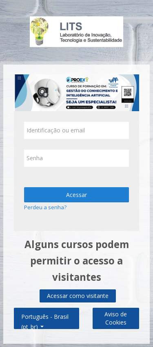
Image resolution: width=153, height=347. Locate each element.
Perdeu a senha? (45, 207)
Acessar (76, 195)
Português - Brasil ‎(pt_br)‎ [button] (45, 315)
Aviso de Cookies (115, 318)
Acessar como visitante (78, 296)
